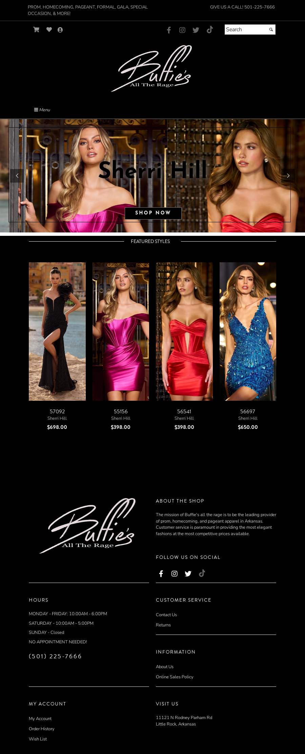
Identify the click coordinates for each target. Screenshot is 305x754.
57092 (57, 411)
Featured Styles (150, 241)
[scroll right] (162, 252)
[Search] (250, 29)
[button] (17, 176)
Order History (42, 729)
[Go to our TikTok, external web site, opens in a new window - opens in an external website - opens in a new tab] (209, 29)
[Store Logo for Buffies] (152, 69)
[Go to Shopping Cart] (36, 29)
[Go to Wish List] (49, 29)
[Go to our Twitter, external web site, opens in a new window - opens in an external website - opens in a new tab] (196, 30)
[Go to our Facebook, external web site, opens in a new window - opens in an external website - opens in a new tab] (169, 30)
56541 (184, 411)
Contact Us (166, 615)
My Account (40, 719)
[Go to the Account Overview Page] (60, 30)
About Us (165, 667)
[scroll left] (141, 252)
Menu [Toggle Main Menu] (42, 110)
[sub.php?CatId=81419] (152, 175)
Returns (163, 625)
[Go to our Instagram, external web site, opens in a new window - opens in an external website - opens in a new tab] (182, 30)
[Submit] (271, 29)
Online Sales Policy (175, 677)
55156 (121, 411)
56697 (247, 411)
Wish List (38, 739)
